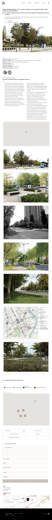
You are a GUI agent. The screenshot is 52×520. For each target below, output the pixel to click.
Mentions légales (8, 513)
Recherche (7, 430)
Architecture (8, 387)
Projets (23, 2)
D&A (15, 513)
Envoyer (24, 480)
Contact (43, 2)
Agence (29, 2)
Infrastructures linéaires (13, 22)
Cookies (12, 515)
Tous (37, 437)
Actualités (36, 2)
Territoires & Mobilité (14, 437)
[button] (26, 132)
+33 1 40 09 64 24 (7, 487)
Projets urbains (18, 387)
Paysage (10, 20)
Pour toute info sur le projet (26, 80)
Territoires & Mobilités (40, 387)
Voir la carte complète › (8, 392)
